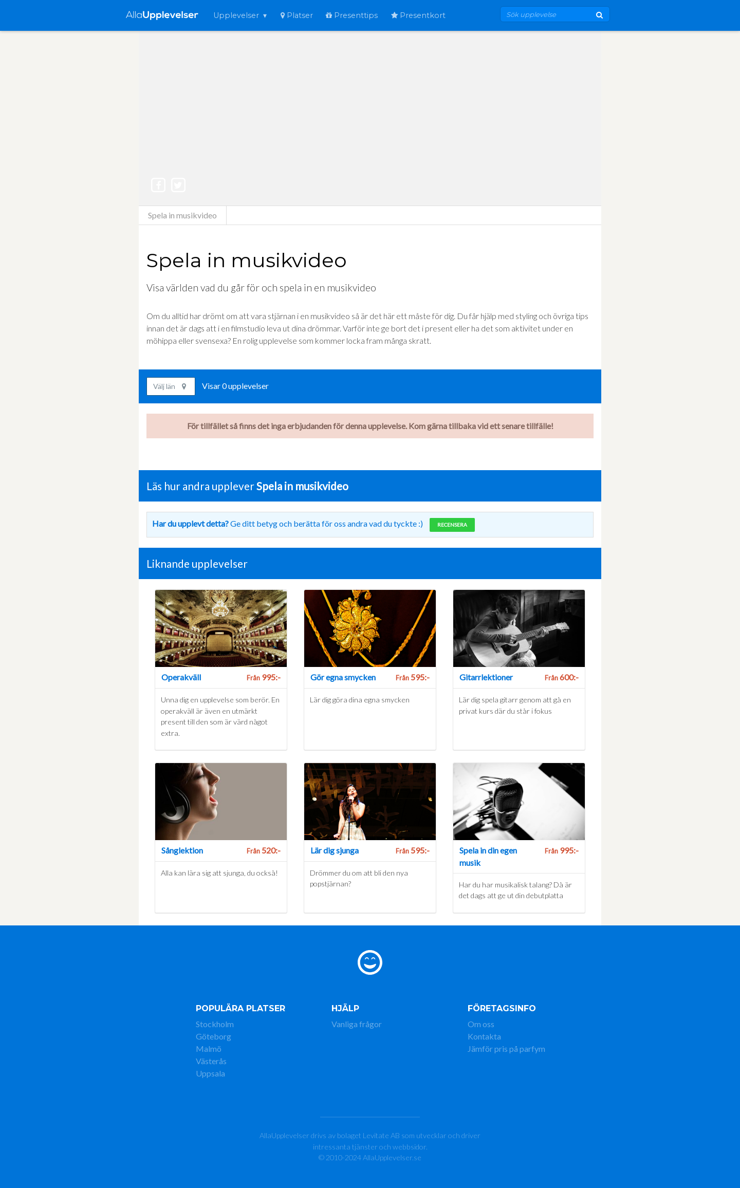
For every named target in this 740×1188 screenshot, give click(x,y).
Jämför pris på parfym (506, 1048)
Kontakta (484, 1036)
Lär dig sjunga (334, 850)
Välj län (169, 386)
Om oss (481, 1024)
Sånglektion (182, 850)
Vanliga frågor (356, 1024)
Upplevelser (236, 15)
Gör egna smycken (343, 677)
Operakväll (181, 677)
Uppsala (210, 1073)
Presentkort (418, 15)
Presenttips (352, 15)
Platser (297, 15)
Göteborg (213, 1036)
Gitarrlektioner (486, 677)
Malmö (208, 1048)
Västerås (211, 1061)
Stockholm (215, 1024)
